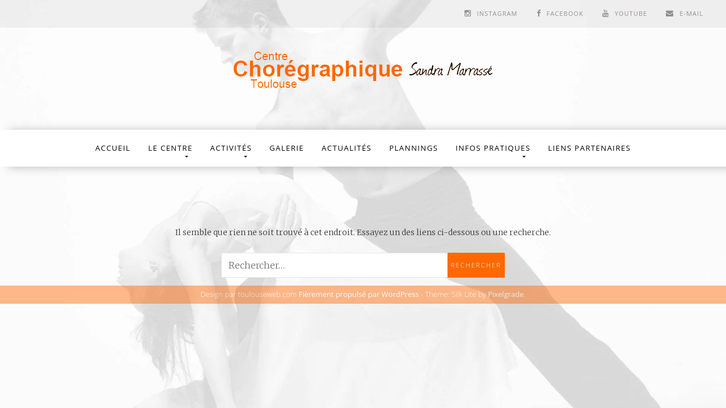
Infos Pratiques (492, 148)
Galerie (286, 148)
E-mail (691, 13)
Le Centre (170, 148)
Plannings (413, 148)
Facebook (564, 13)
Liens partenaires (589, 148)
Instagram (497, 13)
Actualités (347, 148)
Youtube (631, 13)
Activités (231, 148)
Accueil (112, 148)
